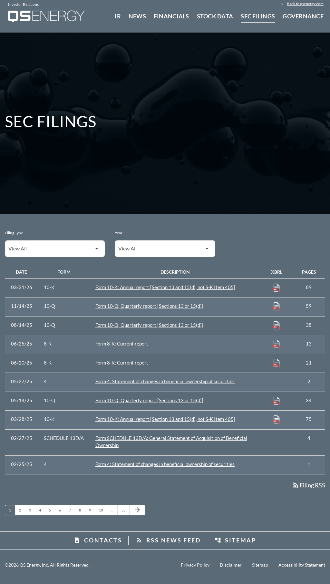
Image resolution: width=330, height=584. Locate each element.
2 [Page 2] (22, 513)
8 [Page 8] (82, 513)
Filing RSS (308, 488)
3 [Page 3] (32, 513)
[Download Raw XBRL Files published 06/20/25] (277, 366)
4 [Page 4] (42, 513)
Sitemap (235, 543)
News (137, 16)
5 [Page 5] (52, 513)
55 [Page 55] (125, 513)
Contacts (98, 543)
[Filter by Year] (165, 252)
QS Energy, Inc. (34, 568)
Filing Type (14, 236)
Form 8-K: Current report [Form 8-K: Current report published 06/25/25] (121, 347)
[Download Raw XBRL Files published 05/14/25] (277, 404)
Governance (303, 16)
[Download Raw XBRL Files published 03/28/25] (277, 423)
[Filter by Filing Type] (55, 252)
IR (118, 16)
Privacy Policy (195, 569)
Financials (171, 16)
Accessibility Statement (301, 569)
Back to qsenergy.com (305, 4)
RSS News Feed (168, 543)
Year (118, 236)
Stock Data (215, 16)
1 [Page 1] (12, 513)
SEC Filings (258, 16)
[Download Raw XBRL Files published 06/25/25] (277, 348)
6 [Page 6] (62, 513)
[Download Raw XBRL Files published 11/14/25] (277, 310)
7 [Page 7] (72, 513)
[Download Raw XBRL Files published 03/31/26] (277, 291)
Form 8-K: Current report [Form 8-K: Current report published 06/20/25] (121, 366)
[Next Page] (137, 514)
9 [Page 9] (92, 513)
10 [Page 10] (103, 513)
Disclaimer (231, 569)
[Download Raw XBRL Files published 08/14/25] (277, 329)
